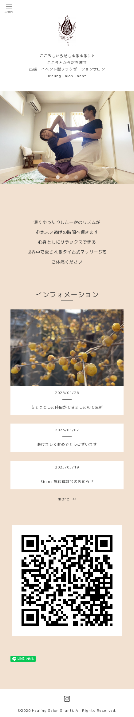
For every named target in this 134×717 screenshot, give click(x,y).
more (67, 499)
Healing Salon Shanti (52, 710)
